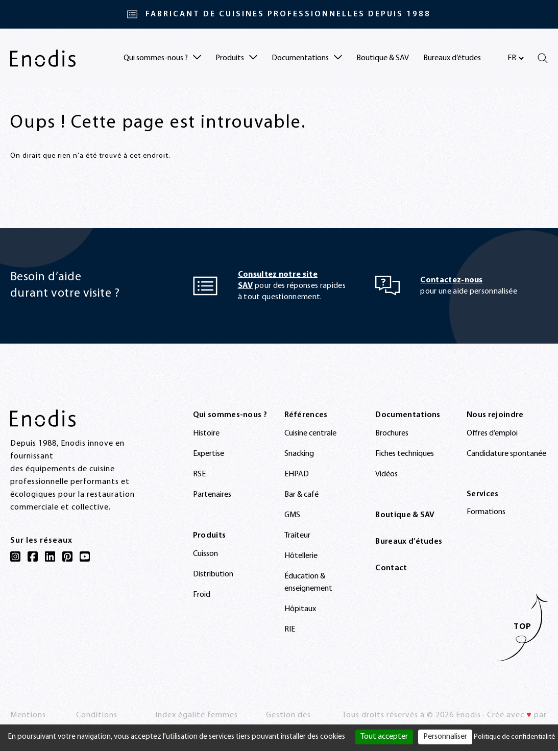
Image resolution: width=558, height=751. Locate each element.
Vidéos (386, 474)
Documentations (407, 415)
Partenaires (212, 495)
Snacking (299, 454)
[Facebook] (33, 556)
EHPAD (296, 474)
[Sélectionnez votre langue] (515, 58)
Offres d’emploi (492, 433)
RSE (199, 474)
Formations (486, 512)
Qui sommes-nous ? (230, 415)
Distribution (213, 574)
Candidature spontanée (506, 454)
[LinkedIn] (50, 556)
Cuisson (205, 554)
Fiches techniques (404, 454)
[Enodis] (43, 58)
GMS (292, 515)
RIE (289, 629)
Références (306, 415)
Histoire (206, 433)
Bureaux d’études (452, 58)
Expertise (208, 454)
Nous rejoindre (495, 415)
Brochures (391, 433)
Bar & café (301, 495)
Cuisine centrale (310, 433)
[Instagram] (15, 556)
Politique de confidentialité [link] (514, 737)
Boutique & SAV (382, 58)
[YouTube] (85, 556)
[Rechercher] (543, 58)
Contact (391, 568)
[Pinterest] (67, 556)
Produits (209, 535)
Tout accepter (384, 737)
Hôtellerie (301, 556)
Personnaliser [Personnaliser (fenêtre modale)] (445, 737)
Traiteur (297, 535)
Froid (201, 595)
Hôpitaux (300, 609)
